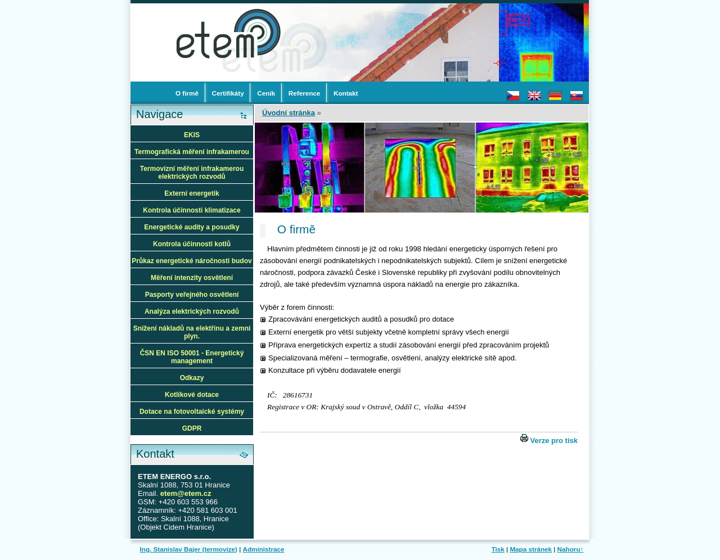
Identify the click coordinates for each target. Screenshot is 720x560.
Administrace (263, 549)
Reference (305, 93)
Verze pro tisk (554, 440)
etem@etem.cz (186, 493)
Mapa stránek (531, 549)
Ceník (266, 93)
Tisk (498, 549)
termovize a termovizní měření (235, 8)
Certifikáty (228, 93)
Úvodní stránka (288, 113)
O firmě (187, 93)
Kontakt (346, 93)
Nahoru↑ (570, 549)
